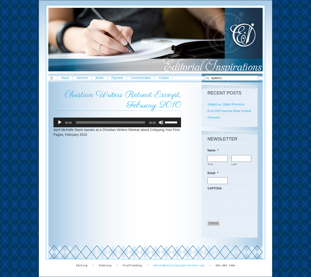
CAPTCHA (214, 188)
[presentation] (244, 202)
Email (212, 173)
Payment (117, 78)
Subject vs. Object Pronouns (225, 104)
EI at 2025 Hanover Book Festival (229, 111)
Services (82, 78)
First (210, 164)
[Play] (59, 122)
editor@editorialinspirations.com (178, 265)
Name (212, 150)
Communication (141, 78)
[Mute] (161, 122)
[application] (117, 122)
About (65, 78)
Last (234, 164)
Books (99, 78)
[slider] (110, 122)
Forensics (213, 117)
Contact (164, 78)
